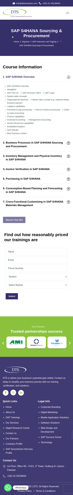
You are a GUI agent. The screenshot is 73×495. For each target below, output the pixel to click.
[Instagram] (13, 392)
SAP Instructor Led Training (44, 41)
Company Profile (14, 444)
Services (26, 41)
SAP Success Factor (51, 437)
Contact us (11, 433)
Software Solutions (50, 423)
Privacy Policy (25, 491)
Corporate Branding (51, 407)
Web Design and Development (49, 430)
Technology (46, 442)
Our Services (12, 423)
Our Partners (12, 438)
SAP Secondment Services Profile (19, 451)
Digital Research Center (18, 428)
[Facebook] (5, 393)
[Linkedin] (21, 393)
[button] (3, 343)
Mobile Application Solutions (55, 417)
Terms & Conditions (45, 491)
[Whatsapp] (8, 487)
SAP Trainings (13, 417)
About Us (10, 412)
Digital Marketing (49, 412)
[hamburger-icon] (67, 13)
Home (16, 41)
